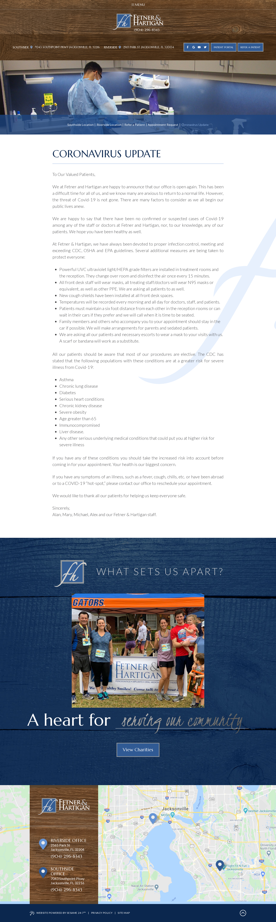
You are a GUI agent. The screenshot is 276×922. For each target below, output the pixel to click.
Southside (21, 47)
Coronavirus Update (195, 124)
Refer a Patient (134, 124)
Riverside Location (109, 124)
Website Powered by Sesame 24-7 (58, 913)
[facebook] (187, 47)
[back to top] (243, 913)
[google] (193, 47)
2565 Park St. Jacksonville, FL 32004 (146, 47)
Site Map (124, 912)
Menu (138, 5)
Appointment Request (163, 124)
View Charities (138, 750)
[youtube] (199, 47)
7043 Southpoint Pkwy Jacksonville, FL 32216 (65, 47)
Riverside (110, 47)
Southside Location (80, 124)
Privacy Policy (101, 912)
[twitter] (205, 47)
